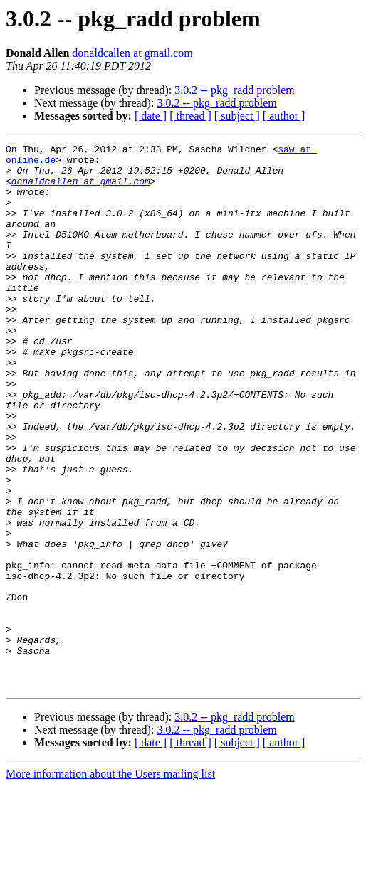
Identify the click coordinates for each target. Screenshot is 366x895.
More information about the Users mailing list (110, 883)
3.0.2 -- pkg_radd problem (234, 90)
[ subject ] (237, 116)
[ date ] (151, 116)
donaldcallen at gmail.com (132, 53)
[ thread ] (190, 116)
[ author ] (284, 116)
